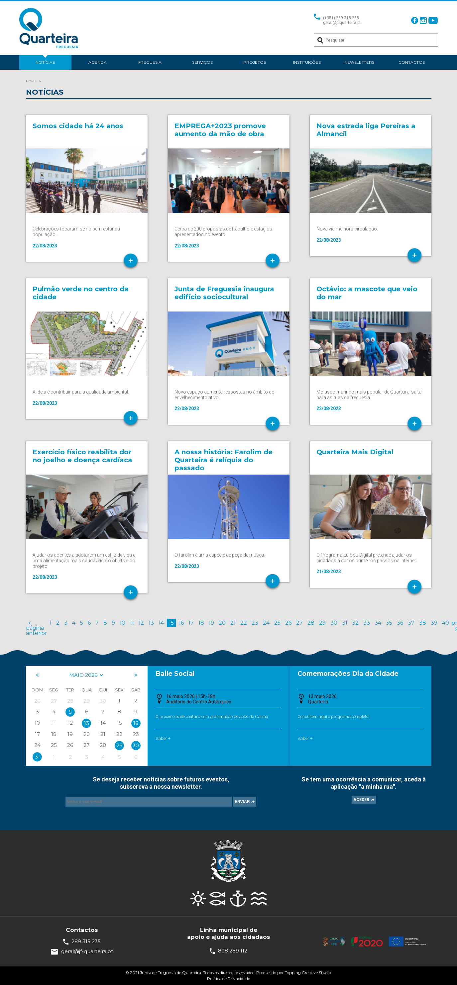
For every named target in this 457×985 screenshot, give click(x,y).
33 (366, 623)
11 (132, 623)
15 (171, 623)
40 (445, 623)
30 (333, 623)
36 (400, 623)
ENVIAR (242, 801)
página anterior (36, 628)
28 (310, 623)
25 (277, 623)
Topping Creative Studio (308, 972)
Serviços (202, 62)
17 (191, 623)
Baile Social (175, 673)
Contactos (412, 62)
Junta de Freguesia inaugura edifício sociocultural (224, 293)
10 (122, 623)
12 (141, 623)
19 (211, 623)
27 (299, 623)
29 (322, 623)
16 (181, 623)
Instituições (307, 62)
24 (266, 623)
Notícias (45, 62)
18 (201, 623)
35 (389, 623)
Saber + (163, 738)
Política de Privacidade (228, 978)
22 (243, 623)
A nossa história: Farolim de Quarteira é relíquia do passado (223, 460)
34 (378, 623)
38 (422, 623)
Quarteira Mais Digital (355, 452)
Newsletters (359, 62)
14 (161, 623)
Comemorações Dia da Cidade (348, 673)
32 (355, 623)
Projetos (254, 62)
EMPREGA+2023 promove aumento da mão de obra (220, 130)
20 (222, 623)
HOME (31, 81)
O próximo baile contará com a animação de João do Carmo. (212, 716)
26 (288, 623)
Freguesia (150, 62)
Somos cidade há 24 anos (78, 126)
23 (255, 623)
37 (411, 623)
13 (151, 623)
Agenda (97, 62)
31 (344, 623)
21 (233, 623)
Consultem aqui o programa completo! (333, 716)
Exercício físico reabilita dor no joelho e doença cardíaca (82, 456)
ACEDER (361, 799)
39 (434, 623)
